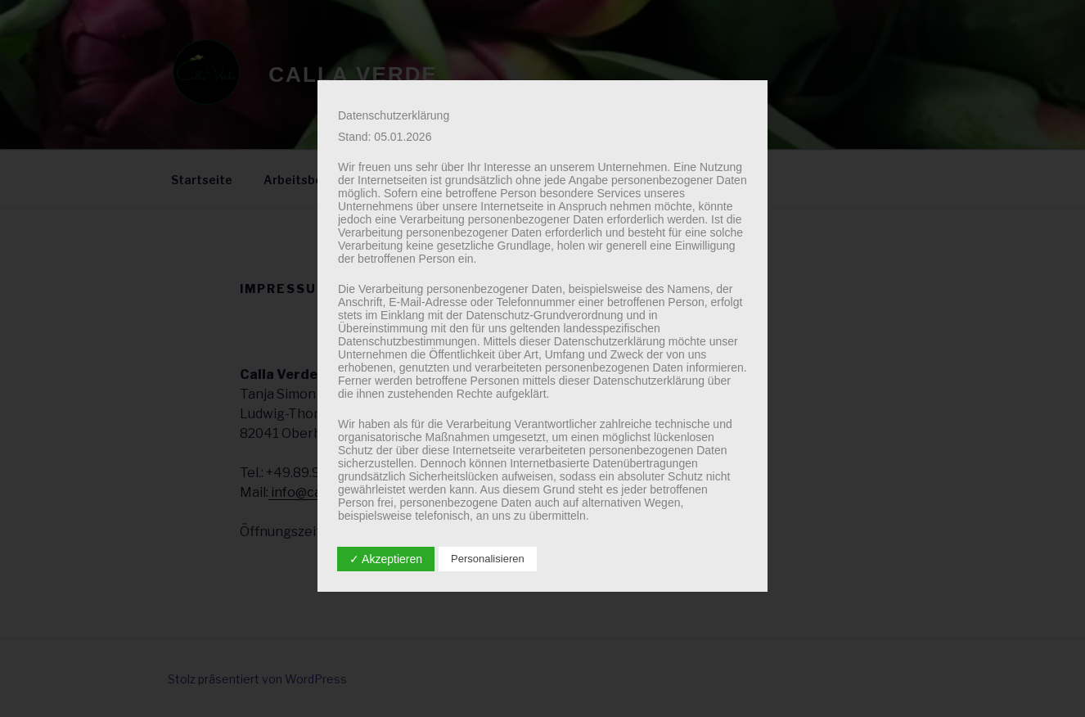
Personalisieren (487, 558)
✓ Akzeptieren (385, 559)
